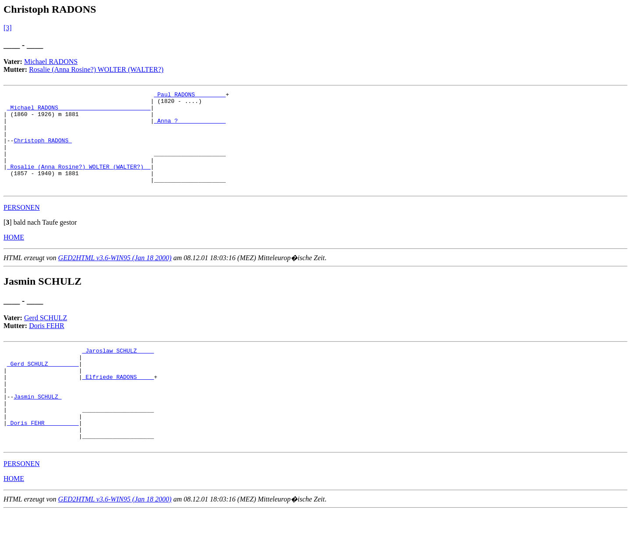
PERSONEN (22, 227)
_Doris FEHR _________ (43, 458)
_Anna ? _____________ (190, 127)
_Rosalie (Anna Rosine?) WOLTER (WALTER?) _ (79, 182)
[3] (8, 28)
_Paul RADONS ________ (190, 95)
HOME (14, 257)
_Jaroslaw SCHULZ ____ (118, 371)
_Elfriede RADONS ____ (118, 403)
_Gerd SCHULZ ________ (43, 387)
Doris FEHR (46, 345)
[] (8, 242)
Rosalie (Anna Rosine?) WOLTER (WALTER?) (96, 69)
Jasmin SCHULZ (37, 427)
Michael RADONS (51, 61)
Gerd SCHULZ (45, 337)
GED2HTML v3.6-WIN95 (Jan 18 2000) (115, 277)
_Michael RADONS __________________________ (79, 111)
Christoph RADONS (43, 151)
